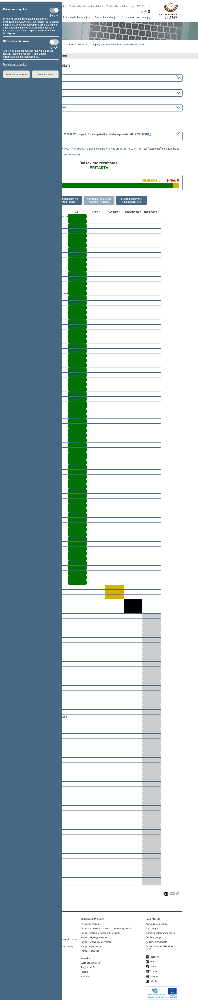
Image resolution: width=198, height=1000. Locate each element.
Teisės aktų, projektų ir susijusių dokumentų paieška (106, 926)
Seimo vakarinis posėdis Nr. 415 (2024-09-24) (42, 107)
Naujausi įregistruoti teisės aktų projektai (100, 931)
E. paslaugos (152, 926)
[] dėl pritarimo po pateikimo (84, 136)
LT (138, 6)
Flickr (152, 959)
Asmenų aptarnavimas (156, 922)
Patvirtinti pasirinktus (16, 74)
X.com (152, 964)
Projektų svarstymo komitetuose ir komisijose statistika (118, 44)
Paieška (84, 969)
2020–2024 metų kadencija (32, 77)
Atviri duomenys (153, 935)
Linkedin (153, 979)
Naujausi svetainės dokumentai (96, 940)
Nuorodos (85, 956)
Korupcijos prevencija (91, 944)
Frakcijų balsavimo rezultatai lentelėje (131, 200)
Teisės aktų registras (117, 6)
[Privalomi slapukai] (54, 10)
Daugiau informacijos (14, 64)
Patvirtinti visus (45, 74)
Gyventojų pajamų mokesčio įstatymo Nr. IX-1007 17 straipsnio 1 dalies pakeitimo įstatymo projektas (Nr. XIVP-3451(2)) (81, 148)
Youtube (153, 969)
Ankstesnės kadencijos (76, 17)
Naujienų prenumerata (156, 940)
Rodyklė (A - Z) (88, 965)
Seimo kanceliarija (105, 17)
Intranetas (85, 974)
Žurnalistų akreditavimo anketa (160, 931)
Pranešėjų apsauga (90, 949)
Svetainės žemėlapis (90, 960)
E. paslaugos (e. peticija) (136, 17)
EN (143, 6)
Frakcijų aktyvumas (78, 44)
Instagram (154, 974)
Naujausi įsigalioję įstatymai (94, 935)
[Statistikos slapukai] (54, 42)
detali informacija (69, 154)
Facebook (154, 954)
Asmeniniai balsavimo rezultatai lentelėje (99, 200)
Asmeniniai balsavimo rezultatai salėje (66, 200)
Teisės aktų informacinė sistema (86, 6)
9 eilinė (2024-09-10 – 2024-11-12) (36, 92)
